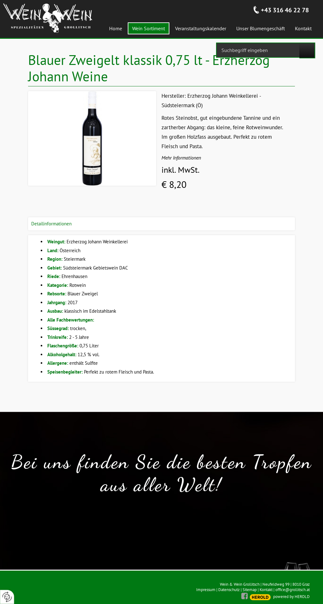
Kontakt (266, 589)
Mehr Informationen (181, 157)
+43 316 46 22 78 (285, 10)
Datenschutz (229, 589)
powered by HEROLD (291, 596)
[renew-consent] (7, 597)
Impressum (205, 589)
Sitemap (250, 589)
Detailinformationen (51, 224)
